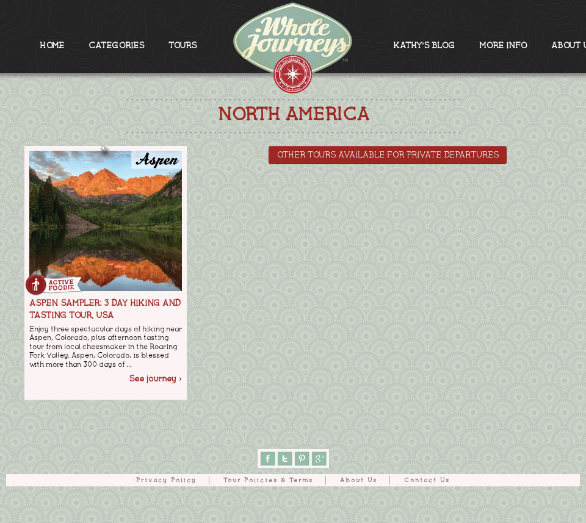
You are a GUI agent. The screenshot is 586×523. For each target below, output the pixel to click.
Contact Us (427, 480)
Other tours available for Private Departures (388, 155)
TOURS (182, 45)
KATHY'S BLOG (424, 45)
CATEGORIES (116, 45)
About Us (358, 480)
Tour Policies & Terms (268, 480)
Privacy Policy (166, 480)
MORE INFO (503, 45)
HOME (52, 45)
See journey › (155, 379)
